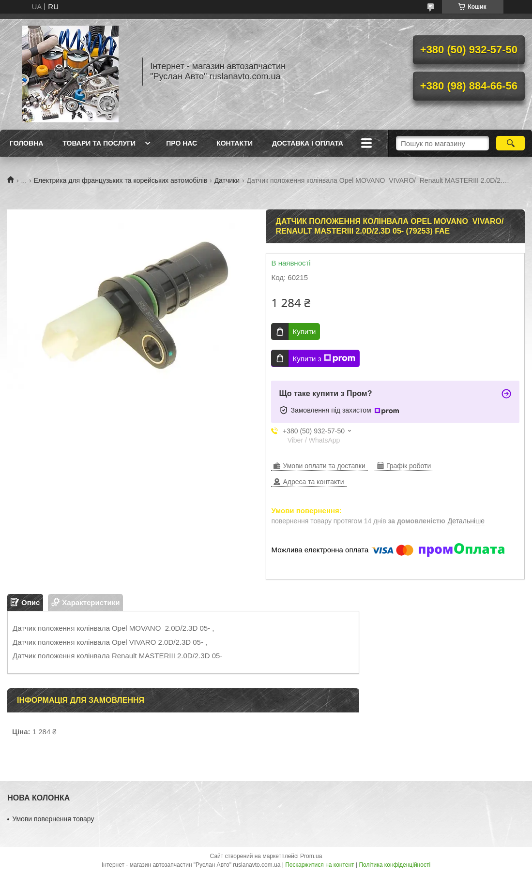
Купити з (323, 358)
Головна (26, 143)
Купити (304, 331)
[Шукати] (510, 143)
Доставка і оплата (307, 143)
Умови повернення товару (53, 819)
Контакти (234, 143)
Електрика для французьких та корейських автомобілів (121, 180)
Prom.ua (311, 856)
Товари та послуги (99, 143)
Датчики (227, 180)
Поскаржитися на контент (319, 864)
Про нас (181, 143)
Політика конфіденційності (394, 864)
